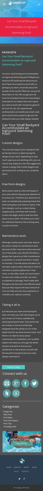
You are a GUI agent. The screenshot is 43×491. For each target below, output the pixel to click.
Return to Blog (13, 367)
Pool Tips (7, 423)
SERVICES (17, 467)
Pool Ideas (7, 417)
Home (8, 467)
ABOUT (26, 467)
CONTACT (25, 471)
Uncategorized (9, 426)
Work (34, 467)
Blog (16, 471)
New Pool (7, 414)
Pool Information (10, 420)
